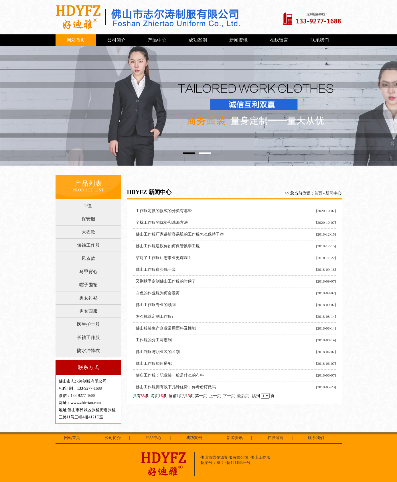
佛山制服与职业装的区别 (158, 352)
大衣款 (88, 232)
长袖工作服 (88, 337)
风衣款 (88, 258)
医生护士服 (88, 324)
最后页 (243, 396)
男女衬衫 (88, 297)
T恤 (88, 205)
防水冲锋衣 (88, 350)
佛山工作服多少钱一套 (156, 269)
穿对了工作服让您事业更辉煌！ (164, 258)
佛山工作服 (260, 457)
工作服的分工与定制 (154, 340)
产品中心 (157, 40)
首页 (318, 193)
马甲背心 (88, 271)
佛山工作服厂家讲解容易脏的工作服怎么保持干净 (180, 234)
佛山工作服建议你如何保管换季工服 (168, 246)
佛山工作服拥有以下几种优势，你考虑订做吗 (176, 387)
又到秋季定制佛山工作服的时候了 (166, 281)
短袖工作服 (88, 245)
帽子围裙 (88, 284)
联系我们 (320, 40)
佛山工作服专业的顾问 (156, 305)
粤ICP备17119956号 (233, 463)
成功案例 (198, 40)
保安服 (88, 218)
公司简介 (116, 40)
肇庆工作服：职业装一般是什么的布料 (170, 375)
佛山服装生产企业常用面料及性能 (166, 328)
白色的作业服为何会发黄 (158, 293)
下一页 (229, 396)
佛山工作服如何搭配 (154, 363)
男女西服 (88, 311)
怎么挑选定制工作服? (154, 316)
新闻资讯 (238, 40)
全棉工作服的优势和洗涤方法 (162, 222)
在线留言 (279, 40)
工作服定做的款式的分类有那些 (164, 211)
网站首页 (76, 40)
